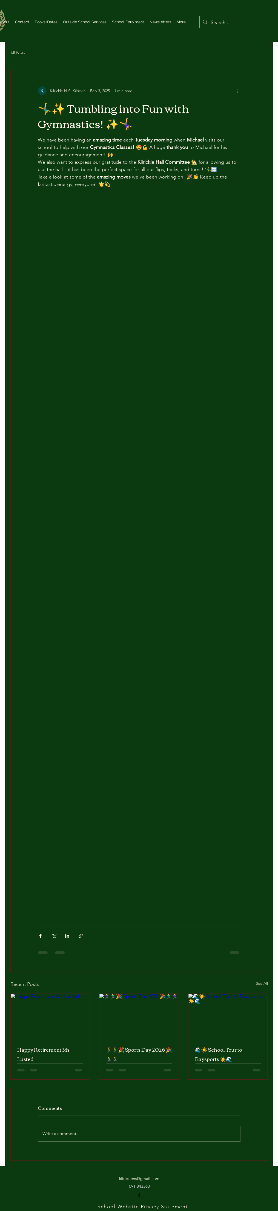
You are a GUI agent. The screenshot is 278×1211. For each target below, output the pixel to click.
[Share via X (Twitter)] (53, 935)
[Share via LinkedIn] (67, 935)
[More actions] (237, 90)
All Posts (17, 52)
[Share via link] (80, 935)
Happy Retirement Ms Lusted (43, 1054)
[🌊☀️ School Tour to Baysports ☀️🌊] (228, 1016)
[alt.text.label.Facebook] (139, 1195)
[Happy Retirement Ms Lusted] (50, 1016)
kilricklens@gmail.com (139, 1178)
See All (262, 983)
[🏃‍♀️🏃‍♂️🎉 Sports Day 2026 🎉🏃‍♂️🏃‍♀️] (139, 1016)
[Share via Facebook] (40, 935)
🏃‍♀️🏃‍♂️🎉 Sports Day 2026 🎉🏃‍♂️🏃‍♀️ (139, 1054)
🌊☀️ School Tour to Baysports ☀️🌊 (218, 1054)
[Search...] (241, 22)
